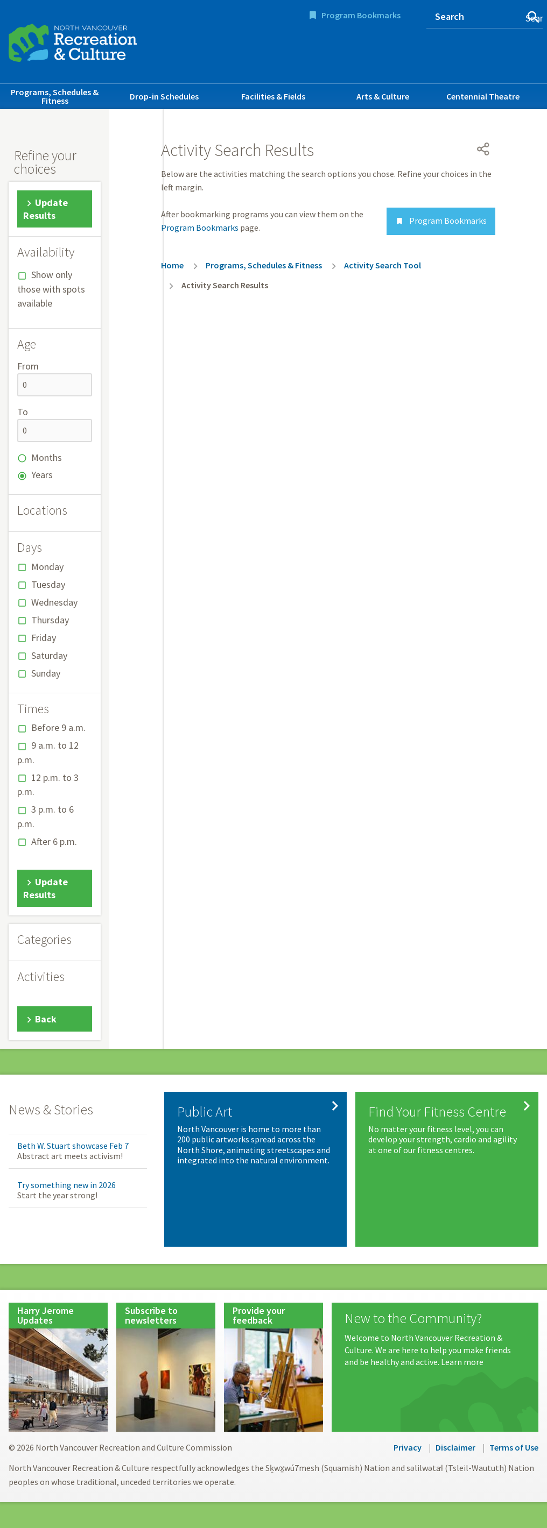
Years (42, 474)
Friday (43, 637)
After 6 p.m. (54, 841)
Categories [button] (44, 940)
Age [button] (26, 344)
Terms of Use (513, 1447)
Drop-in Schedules (164, 96)
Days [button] (29, 548)
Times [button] (33, 709)
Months (46, 457)
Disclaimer (455, 1447)
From (28, 366)
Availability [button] (45, 252)
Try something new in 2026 (66, 1184)
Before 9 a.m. (58, 727)
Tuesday (48, 584)
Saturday (49, 655)
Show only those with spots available (51, 288)
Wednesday (54, 602)
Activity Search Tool (382, 265)
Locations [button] (42, 510)
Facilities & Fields (273, 96)
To (22, 412)
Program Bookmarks (361, 15)
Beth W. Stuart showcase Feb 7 (73, 1145)
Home (172, 265)
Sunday (45, 673)
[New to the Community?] (435, 1339)
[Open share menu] (483, 149)
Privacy (408, 1447)
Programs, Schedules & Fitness (55, 96)
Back (46, 1019)
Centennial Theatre (483, 96)
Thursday (50, 620)
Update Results (45, 209)
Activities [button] (41, 977)
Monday (47, 566)
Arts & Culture (382, 96)
